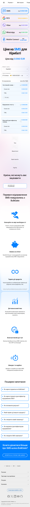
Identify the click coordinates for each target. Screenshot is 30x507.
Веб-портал (20, 2)
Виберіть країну (6, 66)
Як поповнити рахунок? (11, 405)
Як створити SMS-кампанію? (13, 436)
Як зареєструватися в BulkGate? (14, 389)
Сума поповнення (6, 73)
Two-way (6, 97)
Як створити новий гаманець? (13, 419)
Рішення (10, 2)
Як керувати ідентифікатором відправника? (12, 428)
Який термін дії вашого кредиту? (14, 412)
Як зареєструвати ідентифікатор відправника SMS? (13, 397)
